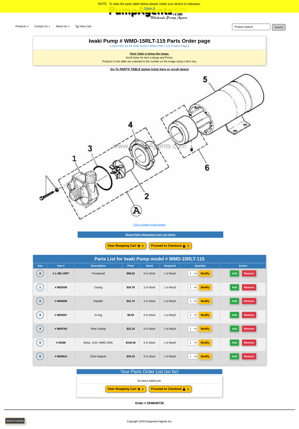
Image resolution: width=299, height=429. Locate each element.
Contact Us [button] (42, 26)
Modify (205, 273)
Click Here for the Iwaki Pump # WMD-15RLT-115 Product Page (149, 45)
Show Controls (15, 420)
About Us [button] (62, 26)
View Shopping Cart (126, 245)
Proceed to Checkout (170, 245)
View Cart (83, 26)
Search (279, 27)
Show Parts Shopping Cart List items (150, 234)
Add (234, 273)
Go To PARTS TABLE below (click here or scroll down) (149, 69)
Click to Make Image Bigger (149, 224)
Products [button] (22, 26)
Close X (149, 8)
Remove (249, 273)
